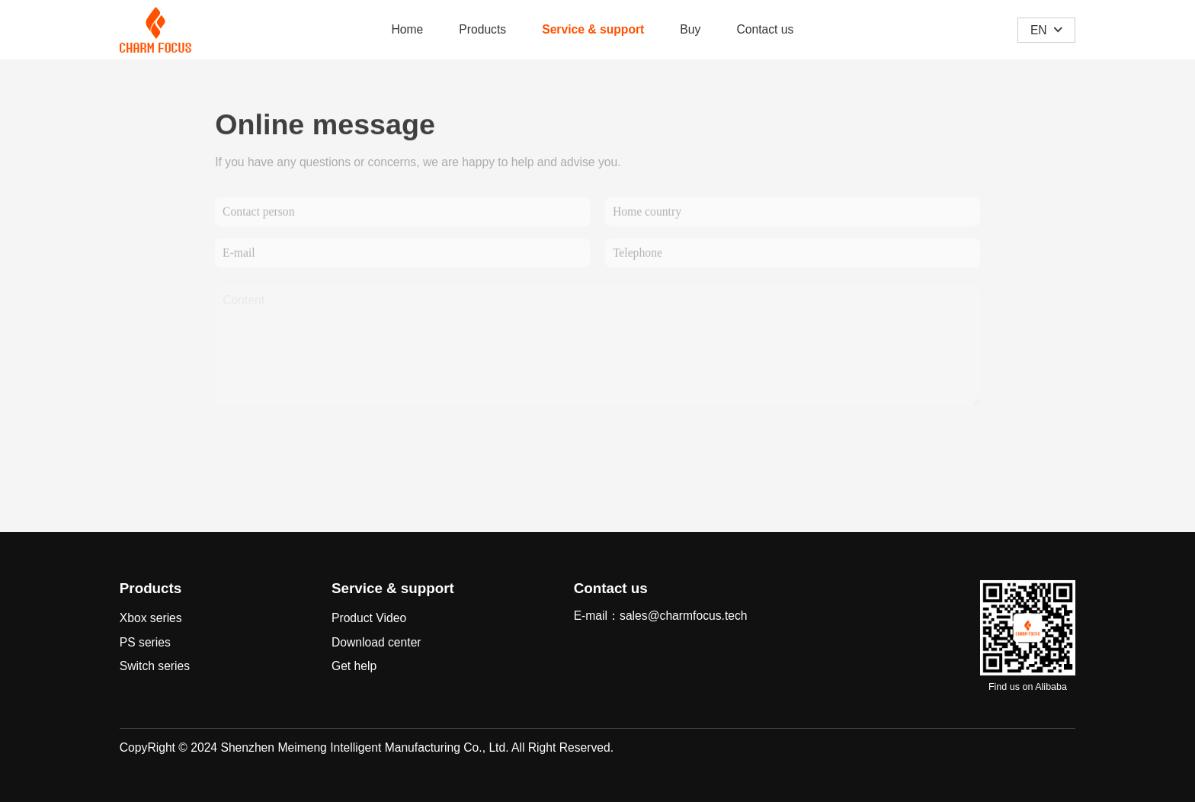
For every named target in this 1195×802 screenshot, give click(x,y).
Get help (354, 665)
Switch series (155, 665)
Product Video (369, 617)
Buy (690, 29)
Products (482, 29)
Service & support (593, 29)
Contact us (764, 29)
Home (407, 29)
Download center (376, 642)
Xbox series (151, 617)
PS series (145, 642)
